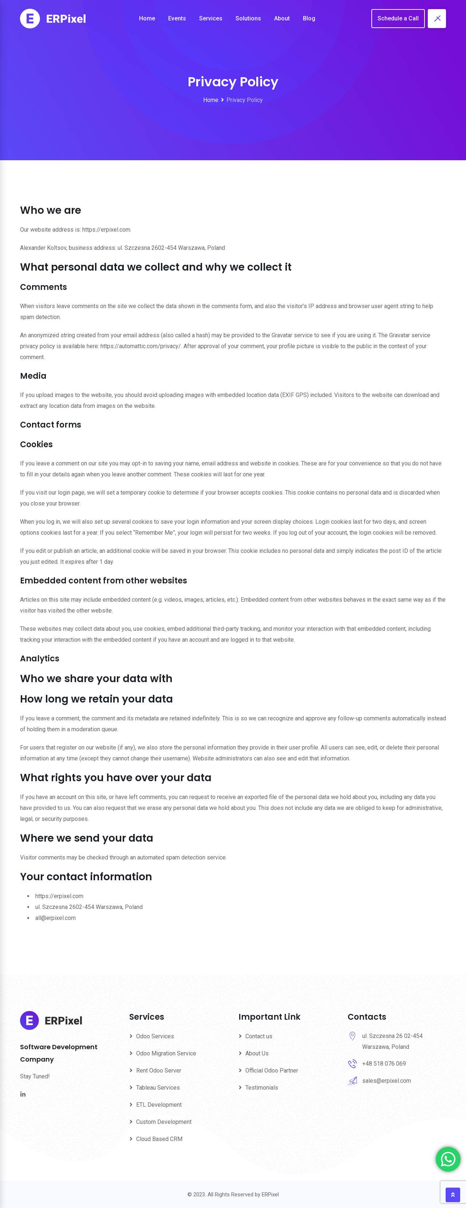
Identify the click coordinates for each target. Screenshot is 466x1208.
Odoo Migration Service (166, 1053)
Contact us (258, 1036)
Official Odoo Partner (271, 1070)
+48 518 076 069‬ (384, 1063)
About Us (257, 1053)
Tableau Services (158, 1087)
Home (147, 18)
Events (177, 18)
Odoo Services (155, 1036)
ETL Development (159, 1104)
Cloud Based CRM (159, 1139)
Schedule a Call (398, 18)
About (282, 18)
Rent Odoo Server (158, 1070)
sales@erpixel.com (386, 1080)
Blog (309, 18)
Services (210, 18)
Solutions (248, 18)
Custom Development (163, 1121)
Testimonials (261, 1087)
